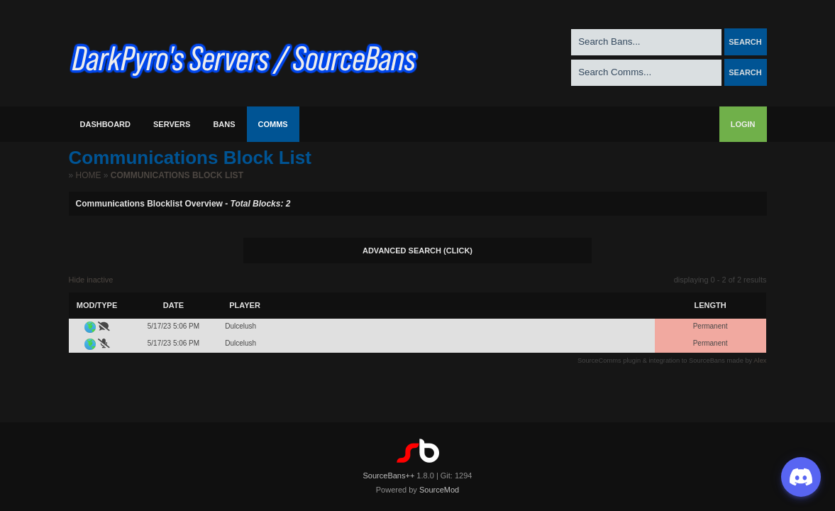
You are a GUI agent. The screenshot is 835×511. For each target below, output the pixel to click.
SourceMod (439, 489)
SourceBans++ (389, 475)
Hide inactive (91, 279)
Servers (171, 124)
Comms (273, 124)
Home (88, 175)
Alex (759, 360)
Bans (224, 124)
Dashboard (105, 124)
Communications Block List (177, 175)
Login (743, 124)
